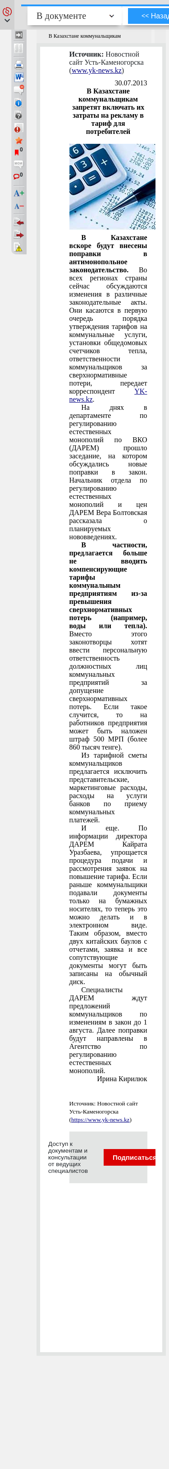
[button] (7, 15)
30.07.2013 (131, 83)
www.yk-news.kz (97, 70)
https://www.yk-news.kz (100, 1119)
